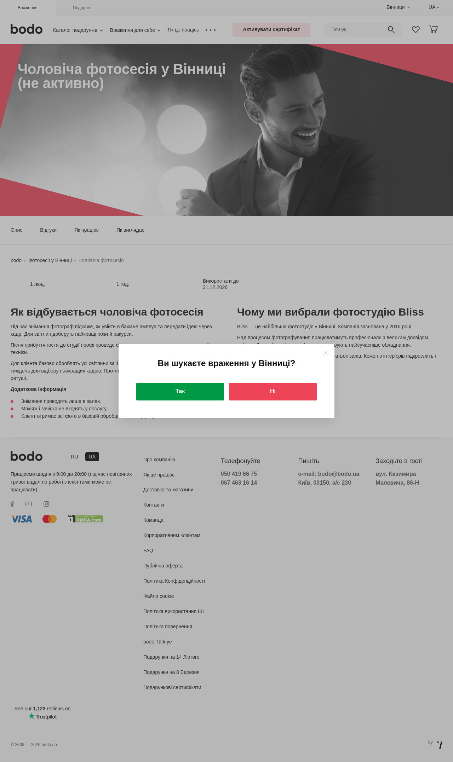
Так (180, 391)
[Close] (325, 353)
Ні (273, 391)
